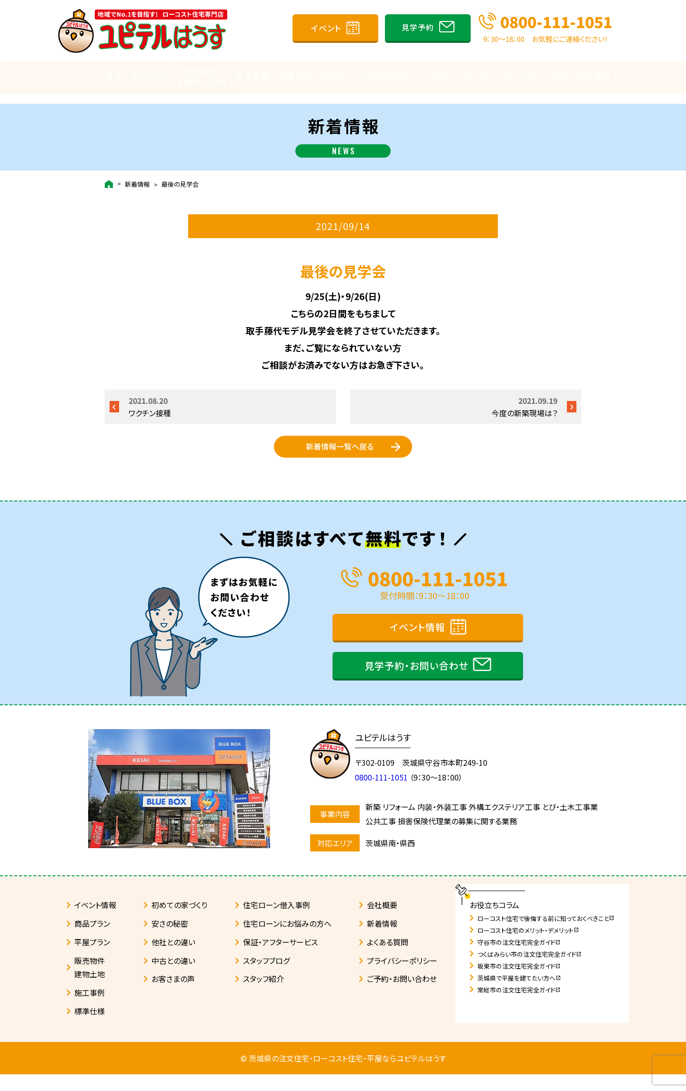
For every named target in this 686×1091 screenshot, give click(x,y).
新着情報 (137, 174)
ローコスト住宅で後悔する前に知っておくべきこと (546, 935)
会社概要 (382, 921)
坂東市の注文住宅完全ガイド (519, 982)
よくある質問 (387, 958)
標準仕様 (295, 76)
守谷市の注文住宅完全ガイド (519, 958)
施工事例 (253, 76)
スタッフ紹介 (545, 76)
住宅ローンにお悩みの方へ (371, 76)
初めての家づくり (179, 921)
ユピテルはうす (387, 754)
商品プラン (151, 76)
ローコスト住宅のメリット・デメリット (528, 946)
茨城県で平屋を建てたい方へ (519, 994)
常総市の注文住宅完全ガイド (519, 1006)
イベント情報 (98, 76)
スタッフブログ (266, 977)
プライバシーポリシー (402, 977)
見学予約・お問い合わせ (416, 682)
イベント (326, 28)
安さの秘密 (169, 940)
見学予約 (418, 27)
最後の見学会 (180, 174)
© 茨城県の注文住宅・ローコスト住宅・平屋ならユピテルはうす (343, 1075)
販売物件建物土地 (89, 984)
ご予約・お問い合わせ (402, 995)
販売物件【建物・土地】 (203, 77)
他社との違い (173, 958)
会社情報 (594, 76)
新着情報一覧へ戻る (340, 451)
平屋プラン (92, 958)
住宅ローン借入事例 (276, 921)
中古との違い (173, 977)
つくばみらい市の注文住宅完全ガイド (529, 970)
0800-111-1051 (556, 21)
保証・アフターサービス (471, 76)
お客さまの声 (173, 995)
